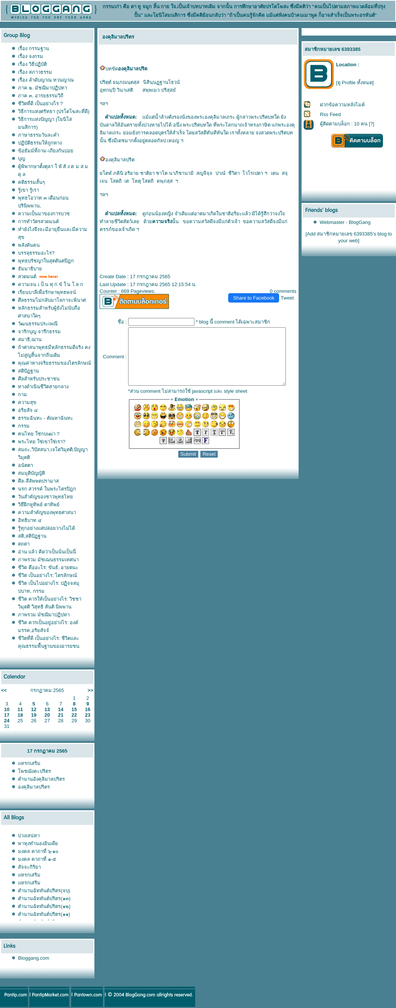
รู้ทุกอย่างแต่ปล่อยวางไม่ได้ (46, 528)
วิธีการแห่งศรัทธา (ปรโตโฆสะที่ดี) (53, 111)
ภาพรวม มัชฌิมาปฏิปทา (44, 614)
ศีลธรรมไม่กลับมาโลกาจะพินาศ (52, 300)
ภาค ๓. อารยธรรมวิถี (40, 95)
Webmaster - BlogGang (345, 222)
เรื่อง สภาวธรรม (35, 72)
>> (90, 690)
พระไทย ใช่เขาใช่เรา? (41, 441)
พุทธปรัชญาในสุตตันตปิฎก (46, 261)
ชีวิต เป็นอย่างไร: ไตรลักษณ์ (47, 575)
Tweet (290, 298)
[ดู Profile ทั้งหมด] (355, 82)
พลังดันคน (29, 245)
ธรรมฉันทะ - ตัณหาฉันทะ (45, 418)
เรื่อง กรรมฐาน (33, 48)
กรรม (24, 426)
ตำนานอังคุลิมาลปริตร (41, 779)
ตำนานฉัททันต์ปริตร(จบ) (44, 890)
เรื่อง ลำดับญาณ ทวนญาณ (45, 80)
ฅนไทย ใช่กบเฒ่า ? (38, 434)
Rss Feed (330, 114)
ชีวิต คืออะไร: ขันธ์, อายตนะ (48, 567)
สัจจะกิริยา (29, 867)
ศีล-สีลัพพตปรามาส (38, 481)
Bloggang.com (33, 958)
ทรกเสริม (29, 763)
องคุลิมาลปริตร (34, 787)
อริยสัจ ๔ (28, 410)
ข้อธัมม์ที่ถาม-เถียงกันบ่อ (45, 151)
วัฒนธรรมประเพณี (38, 324)
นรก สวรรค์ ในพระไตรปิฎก (47, 489)
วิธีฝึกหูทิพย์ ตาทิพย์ (39, 504)
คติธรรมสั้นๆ (31, 182)
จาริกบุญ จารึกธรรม (39, 331)
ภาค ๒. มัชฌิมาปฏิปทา (42, 88)
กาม (22, 394)
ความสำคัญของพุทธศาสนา (47, 512)
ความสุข (27, 402)
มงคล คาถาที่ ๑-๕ (37, 859)
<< (4, 690)
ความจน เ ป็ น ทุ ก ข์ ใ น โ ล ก (50, 284)
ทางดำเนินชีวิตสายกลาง (43, 386)
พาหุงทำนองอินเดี (38, 843)
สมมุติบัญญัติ (31, 473)
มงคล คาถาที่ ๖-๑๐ (38, 851)
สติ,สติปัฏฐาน (32, 536)
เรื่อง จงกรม (30, 56)
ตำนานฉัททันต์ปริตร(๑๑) (44, 914)
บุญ (21, 158)
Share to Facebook (257, 298)
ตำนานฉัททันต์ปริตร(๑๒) (44, 906)
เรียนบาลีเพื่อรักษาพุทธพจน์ (47, 292)
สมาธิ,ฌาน (30, 339)
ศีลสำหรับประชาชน (39, 379)
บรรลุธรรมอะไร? (36, 253)
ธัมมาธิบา (30, 268)
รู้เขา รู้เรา (28, 190)
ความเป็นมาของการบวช (44, 213)
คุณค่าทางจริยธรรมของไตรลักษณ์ (54, 363)
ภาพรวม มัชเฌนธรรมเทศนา (48, 559)
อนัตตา (25, 465)
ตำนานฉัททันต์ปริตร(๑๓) (44, 898)
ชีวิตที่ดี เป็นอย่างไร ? (40, 103)
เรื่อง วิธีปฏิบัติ (32, 64)
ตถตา (24, 544)
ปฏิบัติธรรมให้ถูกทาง (40, 143)
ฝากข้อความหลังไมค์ (342, 104)
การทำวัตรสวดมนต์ (38, 221)
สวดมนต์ (27, 276)
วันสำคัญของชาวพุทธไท (45, 497)
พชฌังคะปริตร (34, 771)
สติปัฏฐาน (28, 371)
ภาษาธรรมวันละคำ (38, 135)
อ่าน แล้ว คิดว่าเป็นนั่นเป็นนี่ (47, 552)
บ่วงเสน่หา (29, 835)
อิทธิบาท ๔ (30, 520)
